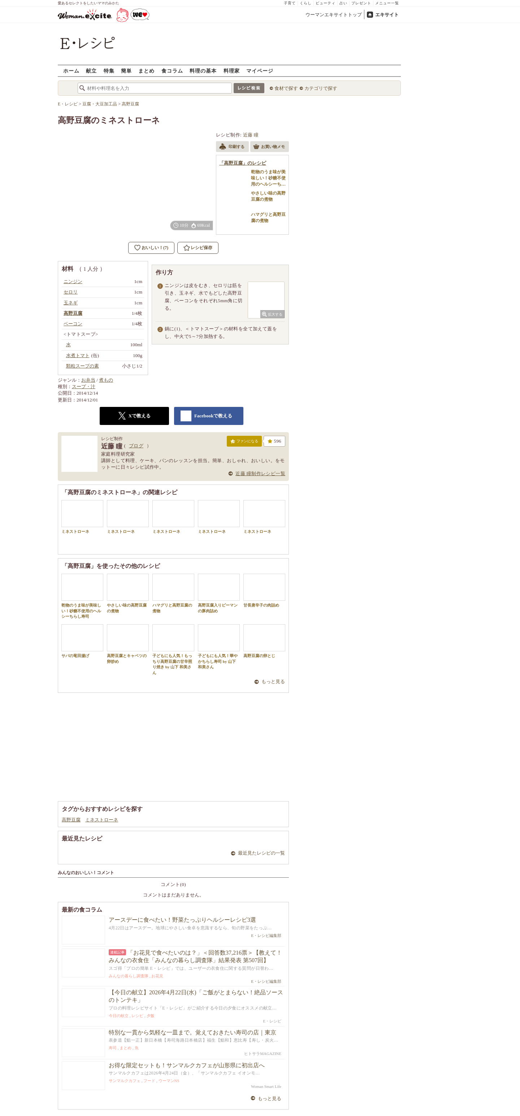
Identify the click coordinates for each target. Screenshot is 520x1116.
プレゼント (361, 3)
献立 (91, 70)
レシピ (137, 1015)
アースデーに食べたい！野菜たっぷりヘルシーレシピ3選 (182, 920)
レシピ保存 (201, 247)
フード (149, 1080)
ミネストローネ (82, 517)
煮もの (106, 380)
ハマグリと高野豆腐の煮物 (173, 593)
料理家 (232, 70)
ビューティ (325, 3)
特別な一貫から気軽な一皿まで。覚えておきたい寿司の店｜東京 (192, 1032)
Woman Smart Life (266, 1086)
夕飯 (151, 1015)
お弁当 (88, 380)
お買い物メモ (269, 147)
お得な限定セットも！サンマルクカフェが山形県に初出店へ (187, 1065)
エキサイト (387, 14)
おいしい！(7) (155, 247)
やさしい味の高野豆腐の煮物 (128, 593)
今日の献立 (119, 1015)
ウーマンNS (169, 1080)
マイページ (259, 70)
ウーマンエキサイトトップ (334, 14)
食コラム (172, 70)
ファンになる (244, 443)
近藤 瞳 (251, 135)
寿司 (113, 1048)
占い (343, 3)
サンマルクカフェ (124, 1080)
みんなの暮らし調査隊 (128, 976)
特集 (109, 70)
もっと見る (273, 681)
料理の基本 (203, 70)
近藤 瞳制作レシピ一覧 (260, 473)
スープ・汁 (83, 386)
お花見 (157, 976)
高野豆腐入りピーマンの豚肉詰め (219, 593)
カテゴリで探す (320, 88)
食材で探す (286, 88)
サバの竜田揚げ (82, 641)
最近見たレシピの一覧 (261, 853)
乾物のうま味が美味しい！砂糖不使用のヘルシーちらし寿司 (82, 596)
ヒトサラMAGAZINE (262, 1053)
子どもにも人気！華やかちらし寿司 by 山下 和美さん (219, 646)
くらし (306, 3)
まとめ (146, 70)
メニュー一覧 (387, 3)
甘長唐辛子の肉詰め (264, 590)
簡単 (126, 70)
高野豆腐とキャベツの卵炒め (128, 643)
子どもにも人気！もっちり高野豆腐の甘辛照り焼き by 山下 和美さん (173, 649)
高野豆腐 (71, 819)
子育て (290, 3)
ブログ (136, 445)
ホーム (71, 70)
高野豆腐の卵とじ (264, 641)
